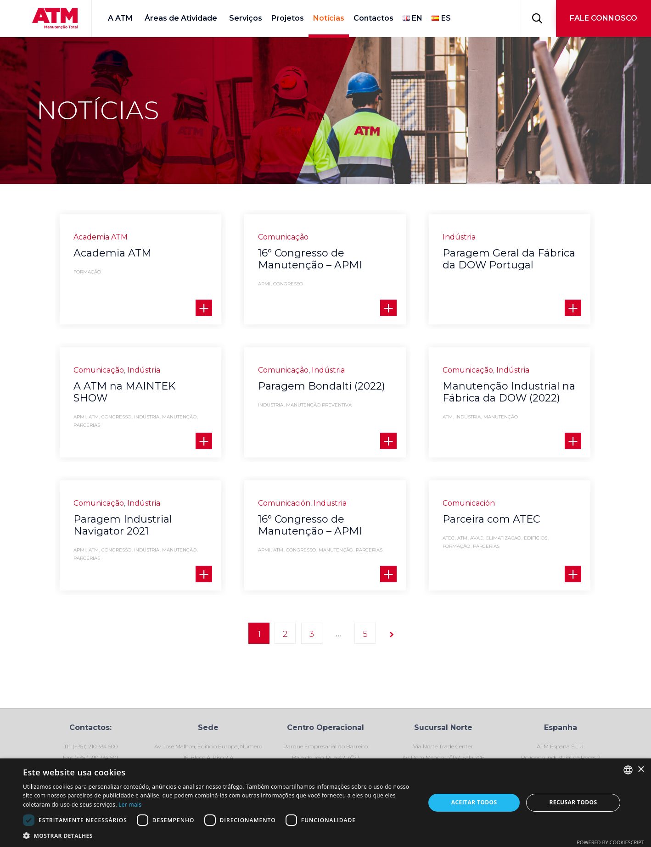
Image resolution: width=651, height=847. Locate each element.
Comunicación (284, 507)
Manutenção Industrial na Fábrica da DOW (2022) (509, 392)
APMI (264, 284)
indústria (146, 417)
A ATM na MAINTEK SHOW (124, 392)
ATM (94, 417)
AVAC (476, 552)
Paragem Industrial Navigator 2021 (122, 525)
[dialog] (325, 802)
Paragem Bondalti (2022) (321, 386)
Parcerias (86, 425)
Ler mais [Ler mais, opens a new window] (129, 804)
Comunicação (283, 237)
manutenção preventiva (319, 405)
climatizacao (503, 552)
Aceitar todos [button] (474, 802)
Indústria (459, 237)
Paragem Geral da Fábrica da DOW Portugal (509, 259)
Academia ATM (100, 237)
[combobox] (628, 770)
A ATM (120, 18)
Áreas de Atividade (181, 18)
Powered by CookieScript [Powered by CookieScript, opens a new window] (610, 842)
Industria (330, 507)
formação (87, 272)
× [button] (640, 769)
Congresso (288, 284)
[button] (603, 18)
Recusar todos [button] (573, 802)
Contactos (373, 18)
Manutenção (179, 417)
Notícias (328, 18)
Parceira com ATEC (491, 533)
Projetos (287, 18)
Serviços (245, 18)
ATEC (449, 552)
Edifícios (535, 552)
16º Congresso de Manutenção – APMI (310, 259)
